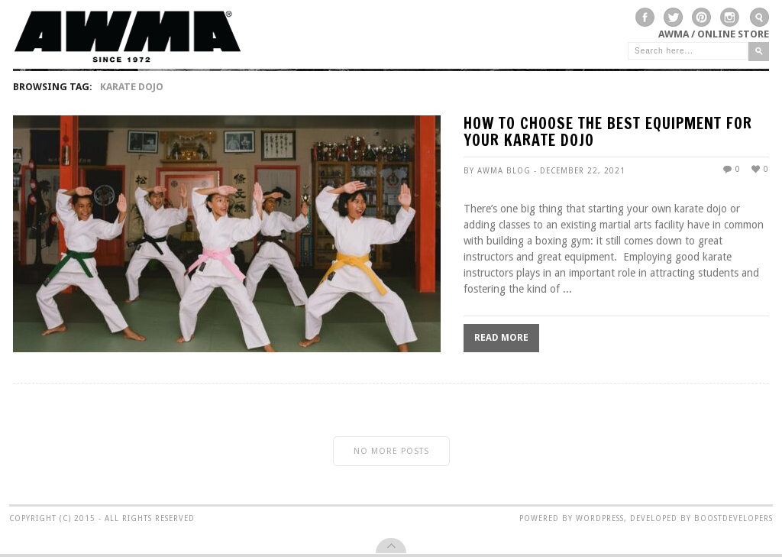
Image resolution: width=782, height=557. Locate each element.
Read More (501, 337)
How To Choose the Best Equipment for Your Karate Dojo (608, 133)
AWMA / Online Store (713, 34)
